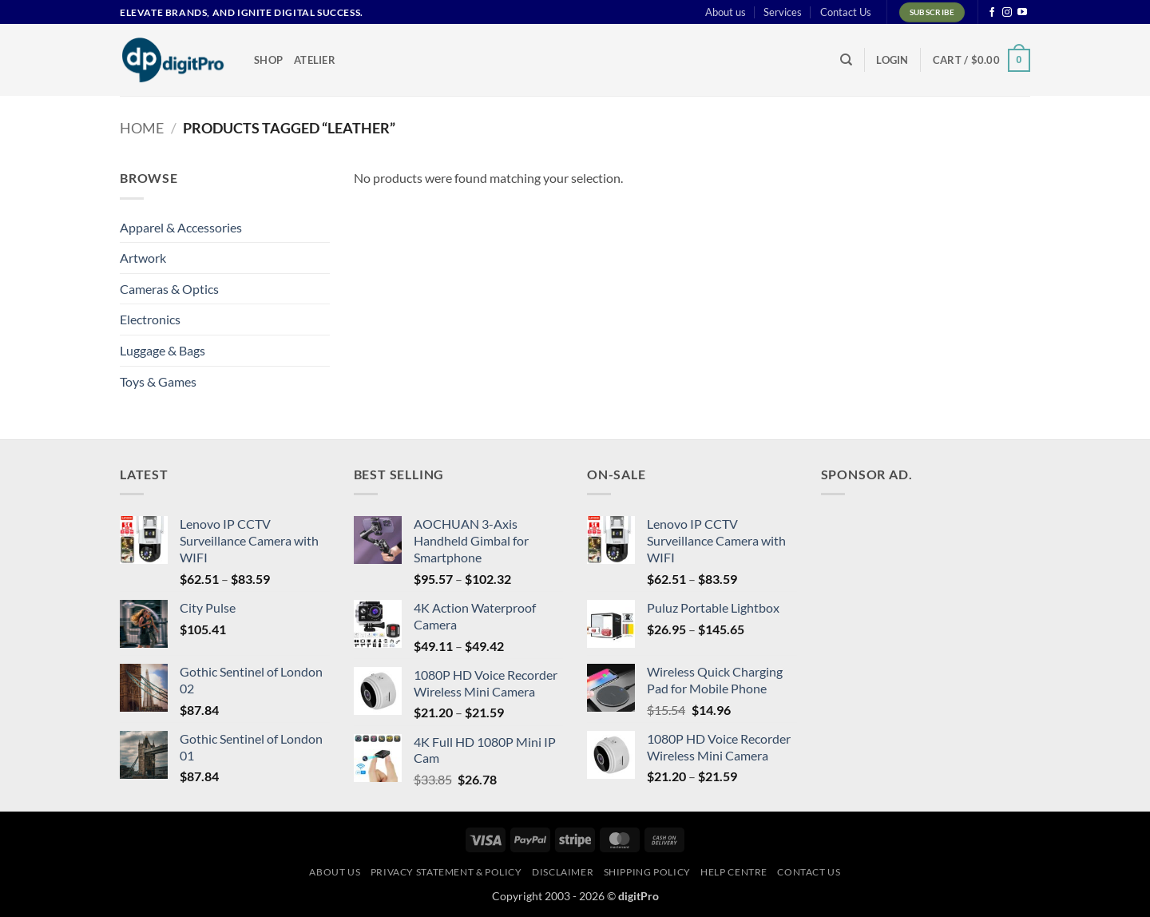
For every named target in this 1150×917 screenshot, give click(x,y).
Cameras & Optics (169, 288)
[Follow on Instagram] (1007, 12)
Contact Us (845, 12)
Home (142, 128)
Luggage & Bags (162, 350)
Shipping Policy (647, 872)
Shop (268, 60)
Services (782, 12)
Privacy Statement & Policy (446, 872)
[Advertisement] (941, 608)
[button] (892, 60)
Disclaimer (562, 872)
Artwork (143, 257)
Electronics (150, 319)
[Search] (846, 60)
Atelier (314, 60)
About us (725, 12)
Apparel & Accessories (181, 227)
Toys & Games (158, 381)
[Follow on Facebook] (992, 12)
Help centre (733, 872)
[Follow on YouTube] (1022, 12)
